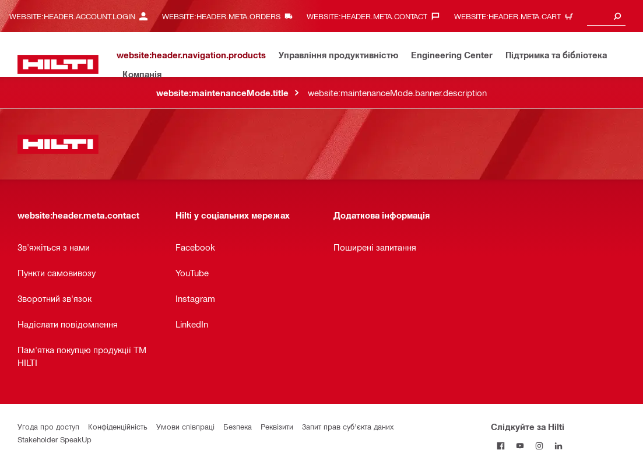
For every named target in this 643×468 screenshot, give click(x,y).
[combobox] (606, 16)
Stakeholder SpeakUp (54, 439)
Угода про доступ (48, 426)
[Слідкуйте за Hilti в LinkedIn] (558, 445)
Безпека (237, 426)
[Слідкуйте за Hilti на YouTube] (519, 445)
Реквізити (277, 426)
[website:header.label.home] (58, 64)
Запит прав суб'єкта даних (347, 426)
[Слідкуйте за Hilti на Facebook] (500, 445)
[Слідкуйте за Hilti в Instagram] (539, 445)
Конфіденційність (117, 426)
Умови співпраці (185, 426)
